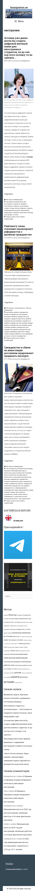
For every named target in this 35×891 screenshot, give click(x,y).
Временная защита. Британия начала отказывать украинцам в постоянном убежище (17, 698)
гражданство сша (17, 486)
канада (27, 332)
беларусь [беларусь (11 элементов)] (20, 615)
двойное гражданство (21, 312)
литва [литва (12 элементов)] (17, 650)
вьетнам (7, 479)
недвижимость (9, 496)
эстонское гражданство (18, 336)
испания (6, 492)
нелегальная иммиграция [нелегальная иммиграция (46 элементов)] (15, 658)
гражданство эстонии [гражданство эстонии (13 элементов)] (23, 629)
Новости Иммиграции (15, 199)
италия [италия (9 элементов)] (25, 647)
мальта (25, 494)
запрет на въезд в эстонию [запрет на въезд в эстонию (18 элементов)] (13, 640)
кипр (16, 492)
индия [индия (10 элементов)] (16, 647)
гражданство (14, 479)
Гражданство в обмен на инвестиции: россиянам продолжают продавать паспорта (19, 351)
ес (14, 488)
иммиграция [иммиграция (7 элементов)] (11, 647)
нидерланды (8, 212)
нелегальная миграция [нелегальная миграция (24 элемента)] (12, 662)
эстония (15, 215)
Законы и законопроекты (16, 308)
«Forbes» (14, 454)
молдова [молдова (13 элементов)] (7, 654)
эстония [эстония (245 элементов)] (9, 682)
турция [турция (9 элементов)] (8, 677)
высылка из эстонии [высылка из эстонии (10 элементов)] (26, 622)
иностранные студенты (11, 206)
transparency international (17, 468)
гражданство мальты (16, 483)
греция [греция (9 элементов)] (5, 633)
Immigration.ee (19, 7)
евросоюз (21, 332)
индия (31, 490)
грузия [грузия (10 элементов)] (10, 633)
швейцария (28, 334)
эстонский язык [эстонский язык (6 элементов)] (18, 682)
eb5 (7, 468)
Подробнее (8, 194)
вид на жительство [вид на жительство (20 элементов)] (21, 618)
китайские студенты (25, 208)
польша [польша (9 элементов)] (19, 669)
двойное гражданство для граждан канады (18, 323)
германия (23, 204)
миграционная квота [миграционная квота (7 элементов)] (25, 650)
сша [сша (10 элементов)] (5, 677)
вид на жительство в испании (21, 473)
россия (24, 496)
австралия (9, 202)
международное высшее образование (16, 210)
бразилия (7, 471)
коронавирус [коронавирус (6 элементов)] (7, 650)
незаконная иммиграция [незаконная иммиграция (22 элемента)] (19, 654)
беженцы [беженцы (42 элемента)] (12, 615)
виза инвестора (26, 477)
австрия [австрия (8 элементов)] (6, 615)
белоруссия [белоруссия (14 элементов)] (27, 615)
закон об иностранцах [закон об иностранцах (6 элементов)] (27, 636)
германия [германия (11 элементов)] (6, 626)
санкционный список (11, 499)
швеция (9, 215)
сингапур (30, 212)
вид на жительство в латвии (13, 475)
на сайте (17, 869)
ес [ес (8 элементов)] (20, 636)
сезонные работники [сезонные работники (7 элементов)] (27, 673)
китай (17, 208)
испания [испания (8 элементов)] (21, 647)
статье (30, 157)
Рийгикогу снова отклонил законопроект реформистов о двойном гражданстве (18, 230)
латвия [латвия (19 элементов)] (12, 651)
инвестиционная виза (22, 490)
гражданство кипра (16, 481)
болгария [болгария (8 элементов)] (6, 618)
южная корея (26, 499)
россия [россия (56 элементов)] (18, 672)
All (7, 199)
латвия (20, 494)
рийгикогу (18, 334)
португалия (23, 212)
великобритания (16, 471)
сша (5, 215)
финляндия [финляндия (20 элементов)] (24, 677)
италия (12, 208)
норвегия (16, 212)
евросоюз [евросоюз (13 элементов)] (16, 636)
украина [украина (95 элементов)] (15, 676)
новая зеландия (9, 334)
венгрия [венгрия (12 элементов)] (11, 618)
